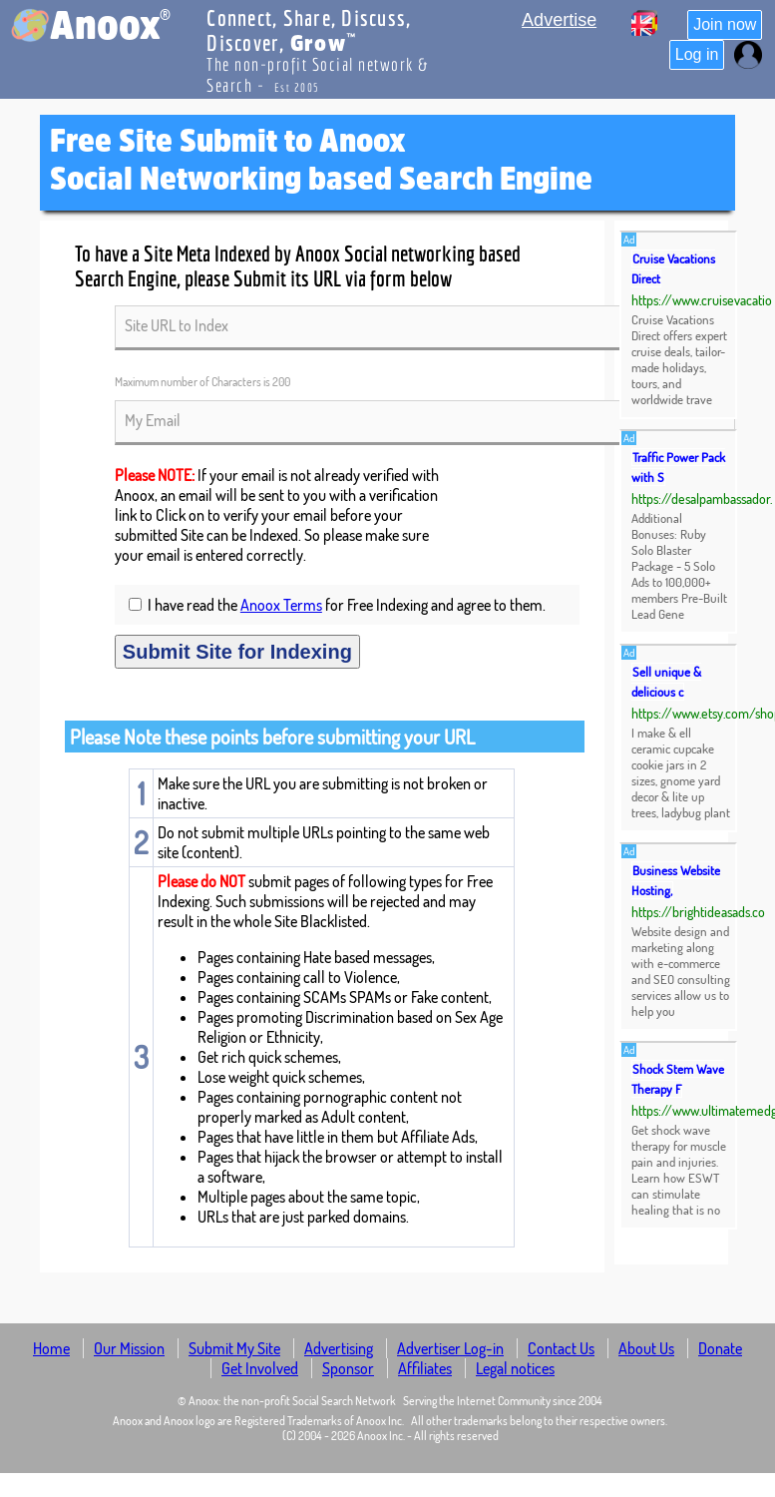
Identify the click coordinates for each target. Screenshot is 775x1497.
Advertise (559, 20)
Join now (724, 24)
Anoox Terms (281, 605)
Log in (697, 54)
